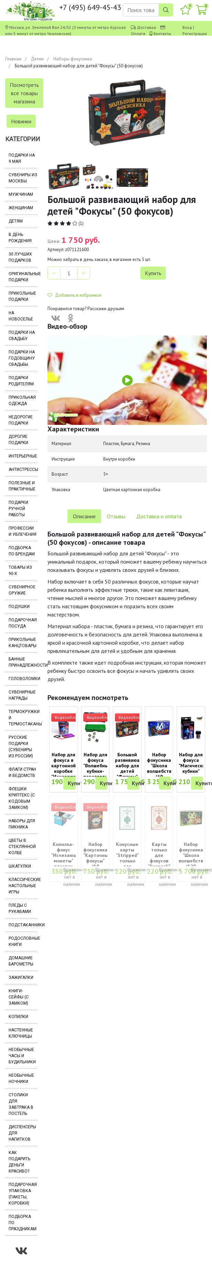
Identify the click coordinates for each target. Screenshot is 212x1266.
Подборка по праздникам (22, 1222)
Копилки (18, 1016)
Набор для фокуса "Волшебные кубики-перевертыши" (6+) (99, 768)
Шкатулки (20, 866)
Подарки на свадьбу (22, 335)
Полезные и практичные (22, 486)
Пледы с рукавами (20, 908)
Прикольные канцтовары (22, 642)
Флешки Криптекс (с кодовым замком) (22, 798)
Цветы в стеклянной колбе (22, 846)
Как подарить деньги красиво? (19, 1162)
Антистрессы (23, 469)
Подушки (19, 606)
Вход (187, 27)
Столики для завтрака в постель (21, 1104)
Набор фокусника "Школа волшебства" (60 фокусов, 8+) (161, 771)
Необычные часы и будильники (22, 1055)
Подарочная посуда (23, 623)
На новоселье (21, 315)
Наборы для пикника (22, 823)
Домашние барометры (21, 961)
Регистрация (194, 33)
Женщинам (21, 207)
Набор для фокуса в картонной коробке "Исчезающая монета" (67, 768)
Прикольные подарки (22, 296)
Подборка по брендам (22, 550)
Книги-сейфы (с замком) (19, 997)
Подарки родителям (21, 380)
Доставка (146, 27)
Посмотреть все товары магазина (24, 93)
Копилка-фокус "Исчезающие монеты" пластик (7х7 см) (67, 858)
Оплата (138, 33)
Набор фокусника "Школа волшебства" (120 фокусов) (193, 858)
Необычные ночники (21, 1078)
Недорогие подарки (21, 420)
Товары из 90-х (20, 570)
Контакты (162, 33)
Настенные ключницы (21, 1033)
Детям (37, 59)
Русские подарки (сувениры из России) (21, 746)
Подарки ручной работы (18, 508)
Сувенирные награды (22, 695)
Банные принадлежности (23, 662)
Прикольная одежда (22, 400)
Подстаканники (23, 925)
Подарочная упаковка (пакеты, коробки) (23, 1194)
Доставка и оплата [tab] (159, 516)
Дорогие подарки (18, 439)
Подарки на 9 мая (22, 158)
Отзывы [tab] (116, 516)
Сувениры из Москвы (23, 177)
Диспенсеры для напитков (22, 1133)
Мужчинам (21, 194)
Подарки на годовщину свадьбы (22, 358)
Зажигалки (21, 977)
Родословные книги (23, 941)
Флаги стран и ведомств (22, 772)
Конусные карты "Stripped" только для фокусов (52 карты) (127, 863)
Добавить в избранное (74, 295)
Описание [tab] (84, 516)
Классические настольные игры (23, 885)
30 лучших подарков (20, 257)
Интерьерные (23, 456)
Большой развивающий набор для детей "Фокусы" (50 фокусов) (131, 771)
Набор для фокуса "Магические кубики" (193, 762)
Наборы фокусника (72, 59)
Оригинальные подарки (23, 276)
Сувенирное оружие (22, 590)
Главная (13, 59)
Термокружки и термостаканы (23, 717)
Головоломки (23, 678)
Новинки (21, 121)
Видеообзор (67, 717)
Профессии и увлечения (22, 531)
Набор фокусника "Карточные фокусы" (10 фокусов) (97, 858)
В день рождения (20, 237)
